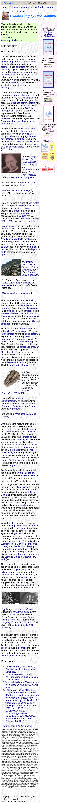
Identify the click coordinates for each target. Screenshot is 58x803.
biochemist (6, 74)
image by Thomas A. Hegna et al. (18, 622)
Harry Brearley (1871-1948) (29, 163)
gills (33, 321)
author (30, 72)
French (21, 398)
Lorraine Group (12, 557)
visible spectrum (26, 473)
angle (12, 465)
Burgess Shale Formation (30, 273)
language (10, 69)
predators (25, 505)
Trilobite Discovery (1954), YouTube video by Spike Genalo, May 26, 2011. (21, 677)
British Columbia (30, 268)
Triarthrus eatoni (26, 554)
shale (13, 318)
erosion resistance (23, 208)
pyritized (21, 609)
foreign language (9, 61)
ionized (4, 87)
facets (15, 444)
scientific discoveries (25, 128)
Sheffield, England (24, 177)
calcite (35, 444)
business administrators (23, 103)
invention (25, 213)
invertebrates (7, 334)
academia (17, 92)
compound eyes (29, 437)
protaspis (23, 585)
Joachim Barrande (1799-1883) (15, 391)
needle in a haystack (12, 239)
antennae (5, 324)
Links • (5, 11)
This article (6, 37)
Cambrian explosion (25, 300)
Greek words (24, 341)
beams (26, 455)
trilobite (29, 609)
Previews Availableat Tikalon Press (48, 34)
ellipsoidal (20, 574)
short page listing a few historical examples (19, 137)
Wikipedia (6, 136)
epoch (4, 254)
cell (26, 308)
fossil (21, 231)
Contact (21, 11)
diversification (27, 305)
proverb (5, 118)
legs (28, 321)
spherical (5, 574)
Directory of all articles (12, 40)
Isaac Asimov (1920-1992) (26, 74)
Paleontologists (8, 226)
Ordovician (18, 406)
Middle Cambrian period (13, 282)
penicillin (31, 221)
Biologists (21, 216)
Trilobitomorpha (20, 331)
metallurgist (18, 146)
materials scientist (24, 141)
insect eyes (22, 439)
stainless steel (31, 144)
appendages (7, 339)
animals (10, 311)
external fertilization (10, 655)
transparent (28, 447)
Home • (5, 7)
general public (30, 61)
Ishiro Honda (13, 365)
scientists (20, 67)
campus (27, 105)
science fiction (19, 72)
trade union (16, 82)
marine (18, 328)
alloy (20, 205)
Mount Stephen (29, 265)
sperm (4, 648)
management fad (9, 110)
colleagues (27, 97)
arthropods (27, 328)
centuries (31, 247)
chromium (19, 211)
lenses (30, 429)
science (5, 67)
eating (17, 502)
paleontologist (8, 401)
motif (26, 239)
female (10, 523)
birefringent (15, 450)
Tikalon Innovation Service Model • (28, 7)
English (7, 146)
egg (13, 525)
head (23, 528)
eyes (8, 431)
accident (21, 185)
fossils (29, 282)
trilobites (29, 311)
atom (24, 85)
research (15, 95)
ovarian (35, 525)
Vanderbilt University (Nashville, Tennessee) (17, 547)
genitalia (18, 533)
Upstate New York (10, 619)
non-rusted (33, 203)
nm (10, 470)
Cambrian (6, 406)
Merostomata (7, 352)
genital (21, 648)
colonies (32, 308)
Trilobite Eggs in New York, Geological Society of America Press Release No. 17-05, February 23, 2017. (20, 717)
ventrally (25, 577)
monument (27, 169)
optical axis (20, 487)
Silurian (32, 406)
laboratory (25, 95)
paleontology (32, 316)
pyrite (17, 569)
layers (18, 525)
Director (25, 365)
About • (51, 7)
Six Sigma (30, 108)
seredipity (27, 133)
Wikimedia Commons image (16, 190)
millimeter (6, 572)
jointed (26, 336)
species (23, 357)
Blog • (13, 11)
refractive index (32, 475)
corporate (6, 95)
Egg (3, 609)
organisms (6, 285)
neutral (18, 85)
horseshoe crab (27, 347)
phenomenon (26, 131)
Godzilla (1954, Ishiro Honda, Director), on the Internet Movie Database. (21, 669)
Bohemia (16, 408)
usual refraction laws (11, 460)
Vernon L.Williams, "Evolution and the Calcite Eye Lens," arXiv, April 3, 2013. (22, 685)
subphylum (6, 331)
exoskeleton (31, 334)
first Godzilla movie (16, 362)
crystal (4, 455)
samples (27, 205)
